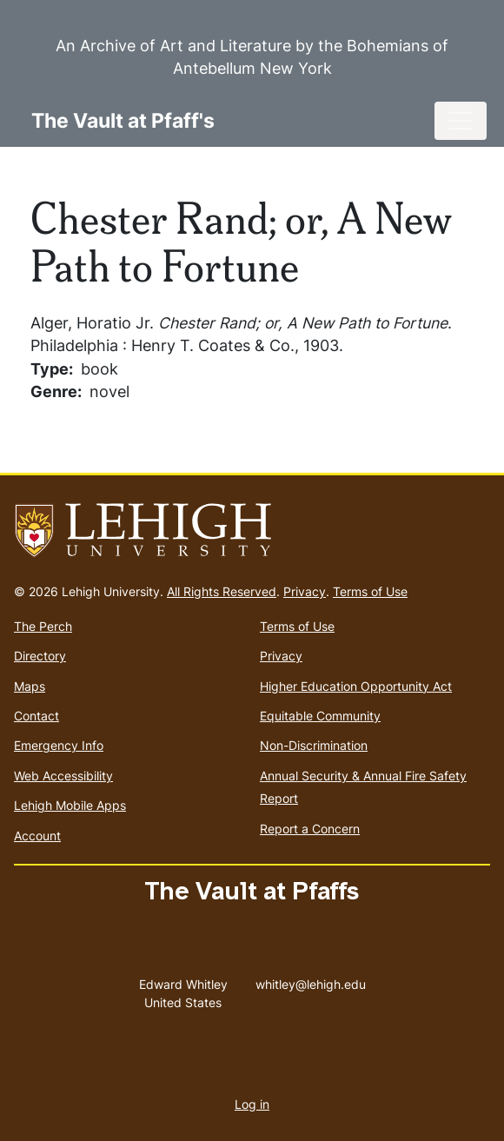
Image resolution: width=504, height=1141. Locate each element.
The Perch (43, 626)
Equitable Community (320, 715)
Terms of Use (370, 591)
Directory (40, 655)
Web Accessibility (63, 775)
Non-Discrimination (314, 745)
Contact (36, 715)
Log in (252, 1104)
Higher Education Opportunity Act (356, 686)
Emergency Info (58, 745)
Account (37, 835)
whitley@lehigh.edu (310, 980)
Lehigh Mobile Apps (70, 805)
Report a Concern (310, 828)
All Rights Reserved (221, 591)
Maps (29, 686)
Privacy (304, 591)
